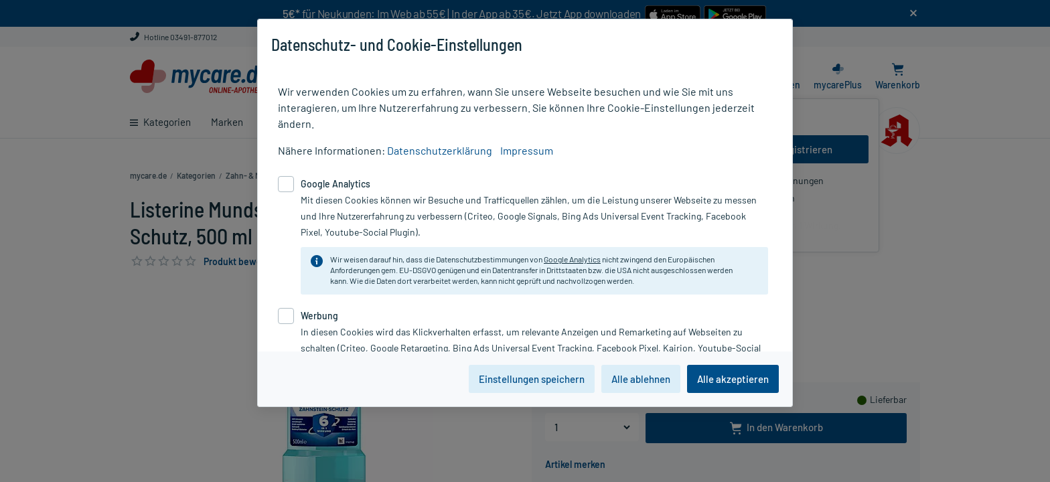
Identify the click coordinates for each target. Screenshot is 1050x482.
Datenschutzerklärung (439, 150)
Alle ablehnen (640, 379)
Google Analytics (572, 259)
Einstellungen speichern (532, 379)
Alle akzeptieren (733, 379)
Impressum (526, 150)
